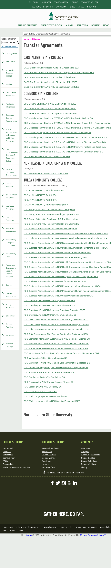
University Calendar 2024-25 (10, 73)
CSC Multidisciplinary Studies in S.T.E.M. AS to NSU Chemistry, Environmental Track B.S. (66, 137)
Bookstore (85, 448)
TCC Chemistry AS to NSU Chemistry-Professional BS (49, 305)
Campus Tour (9, 458)
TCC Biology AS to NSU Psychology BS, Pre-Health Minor (51, 219)
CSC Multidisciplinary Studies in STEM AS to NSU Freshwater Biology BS (58, 118)
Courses (9, 285)
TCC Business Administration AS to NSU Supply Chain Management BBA (58, 295)
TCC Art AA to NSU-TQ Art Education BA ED (44, 190)
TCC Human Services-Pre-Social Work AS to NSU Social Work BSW (56, 348)
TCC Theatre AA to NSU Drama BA (40, 391)
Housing (45, 464)
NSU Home (36, 7)
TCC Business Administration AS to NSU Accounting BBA (50, 228)
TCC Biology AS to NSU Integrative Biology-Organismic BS (51, 214)
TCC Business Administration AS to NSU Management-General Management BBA (62, 286)
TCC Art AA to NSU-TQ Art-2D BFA (40, 195)
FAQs (5, 461)
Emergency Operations (86, 527)
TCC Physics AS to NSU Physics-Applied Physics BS (48, 382)
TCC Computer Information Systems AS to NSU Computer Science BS (57, 339)
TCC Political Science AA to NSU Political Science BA (49, 372)
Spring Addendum (10, 305)
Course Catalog (88, 458)
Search (91, 7)
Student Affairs (48, 467)
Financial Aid (8, 464)
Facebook (52, 483)
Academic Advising (50, 448)
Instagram (64, 483)
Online (75, 2)
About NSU (10, 62)
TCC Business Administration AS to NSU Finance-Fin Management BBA (57, 252)
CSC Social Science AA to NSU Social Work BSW (47, 156)
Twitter (58, 483)
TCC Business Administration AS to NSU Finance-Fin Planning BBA (55, 257)
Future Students (27, 25)
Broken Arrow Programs (11, 196)
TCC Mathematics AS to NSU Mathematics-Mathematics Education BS (57, 363)
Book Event (35, 527)
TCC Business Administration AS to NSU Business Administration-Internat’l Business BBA (65, 248)
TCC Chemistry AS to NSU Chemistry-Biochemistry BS (49, 300)
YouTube (69, 483)
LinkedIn (75, 483)
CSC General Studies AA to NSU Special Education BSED (51, 113)
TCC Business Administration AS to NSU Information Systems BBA (55, 281)
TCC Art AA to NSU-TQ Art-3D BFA (40, 200)
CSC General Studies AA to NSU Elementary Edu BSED (50, 108)
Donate (95, 25)
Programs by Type (11, 255)
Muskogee (46, 2)
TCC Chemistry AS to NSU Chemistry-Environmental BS (50, 315)
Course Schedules (89, 461)
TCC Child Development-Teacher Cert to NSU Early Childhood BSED (56, 319)
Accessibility (105, 527)
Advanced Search (9, 46)
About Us (7, 451)
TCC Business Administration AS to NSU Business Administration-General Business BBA (65, 238)
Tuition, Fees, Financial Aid (11, 94)
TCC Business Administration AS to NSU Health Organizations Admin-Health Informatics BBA (67, 262)
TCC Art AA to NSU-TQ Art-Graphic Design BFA (46, 204)
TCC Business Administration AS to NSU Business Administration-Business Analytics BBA (66, 233)
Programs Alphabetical (11, 229)
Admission (10, 84)
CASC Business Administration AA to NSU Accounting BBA (51, 68)
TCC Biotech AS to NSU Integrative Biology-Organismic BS (51, 224)
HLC (5, 530)
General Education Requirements (11, 172)
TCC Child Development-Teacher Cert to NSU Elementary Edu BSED (56, 324)
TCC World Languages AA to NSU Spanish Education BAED (52, 401)
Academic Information (10, 105)
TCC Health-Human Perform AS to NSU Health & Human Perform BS (56, 343)
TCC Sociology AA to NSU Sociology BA (42, 387)
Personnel (10, 335)
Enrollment (46, 461)
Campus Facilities (9, 325)
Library (84, 467)
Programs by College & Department (11, 243)
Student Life (10, 316)
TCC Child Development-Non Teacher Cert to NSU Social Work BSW (56, 334)
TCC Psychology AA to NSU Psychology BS (44, 377)
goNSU (72, 7)
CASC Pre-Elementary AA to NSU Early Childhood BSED (50, 77)
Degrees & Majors (89, 464)
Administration (50, 527)
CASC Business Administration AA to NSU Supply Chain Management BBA (59, 72)
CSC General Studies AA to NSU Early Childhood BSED (50, 104)
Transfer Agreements (10, 294)
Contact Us (8, 527)
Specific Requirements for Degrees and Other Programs (11, 135)
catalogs (28, 535)
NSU (63, 15)
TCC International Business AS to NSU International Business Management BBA (61, 353)
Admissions (8, 455)
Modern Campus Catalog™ (93, 535)
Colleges (85, 451)
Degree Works (48, 458)
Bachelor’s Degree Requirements (11, 118)
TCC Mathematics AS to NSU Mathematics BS (45, 358)
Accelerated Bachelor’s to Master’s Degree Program (11, 271)
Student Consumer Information (16, 467)
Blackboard (47, 451)
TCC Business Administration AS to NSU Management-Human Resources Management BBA (67, 291)
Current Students (51, 25)
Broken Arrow (61, 2)
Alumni (69, 25)
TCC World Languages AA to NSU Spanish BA (45, 396)
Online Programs (10, 185)
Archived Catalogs (9, 345)
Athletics (82, 25)
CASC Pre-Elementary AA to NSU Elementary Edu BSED (50, 82)
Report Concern (17, 530)
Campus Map (61, 7)
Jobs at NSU (21, 527)
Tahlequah (34, 2)
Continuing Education (90, 455)
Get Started (8, 448)
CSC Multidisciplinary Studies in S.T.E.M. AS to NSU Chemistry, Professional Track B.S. (65, 147)
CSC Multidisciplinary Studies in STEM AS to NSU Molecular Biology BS (57, 132)
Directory (48, 7)
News (106, 25)
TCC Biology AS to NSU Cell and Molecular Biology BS (49, 209)
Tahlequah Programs (10, 218)
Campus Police (66, 527)
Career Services (49, 455)
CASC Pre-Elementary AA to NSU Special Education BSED (51, 87)
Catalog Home (11, 53)
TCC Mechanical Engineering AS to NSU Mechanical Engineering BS (56, 367)
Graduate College (89, 2)
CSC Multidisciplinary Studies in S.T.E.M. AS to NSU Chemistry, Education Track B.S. (64, 151)
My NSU (81, 7)
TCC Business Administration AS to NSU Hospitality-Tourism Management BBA (61, 276)
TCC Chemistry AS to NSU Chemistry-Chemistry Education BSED (54, 310)
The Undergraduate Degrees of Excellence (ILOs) (12, 155)
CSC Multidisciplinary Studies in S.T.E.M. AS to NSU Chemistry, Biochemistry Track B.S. (65, 142)
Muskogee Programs (10, 207)
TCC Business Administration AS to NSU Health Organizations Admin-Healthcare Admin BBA (67, 267)
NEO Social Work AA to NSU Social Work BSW (46, 173)
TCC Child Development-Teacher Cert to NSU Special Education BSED (57, 329)
